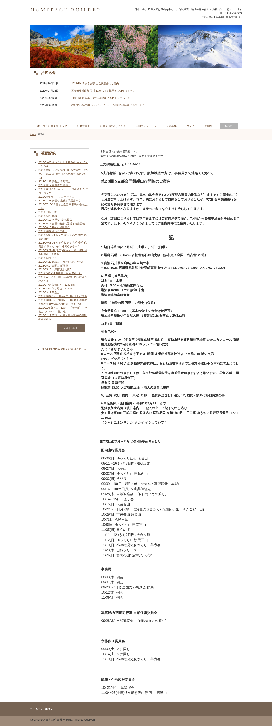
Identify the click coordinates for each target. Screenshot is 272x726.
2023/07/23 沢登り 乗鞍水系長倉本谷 (59, 200)
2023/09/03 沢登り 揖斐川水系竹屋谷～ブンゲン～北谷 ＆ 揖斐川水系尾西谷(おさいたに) (63, 174)
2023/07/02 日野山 (49, 212)
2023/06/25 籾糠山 (49, 215)
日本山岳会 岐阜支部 (72, 10)
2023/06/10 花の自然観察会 (54, 227)
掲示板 (229, 126)
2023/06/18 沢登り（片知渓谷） (56, 219)
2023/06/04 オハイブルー (52, 231)
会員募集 (171, 126)
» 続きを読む (71, 328)
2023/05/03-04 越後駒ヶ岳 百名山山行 (60, 273)
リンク (190, 126)
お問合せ (210, 126)
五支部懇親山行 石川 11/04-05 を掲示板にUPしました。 (103, 90)
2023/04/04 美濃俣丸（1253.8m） (57, 284)
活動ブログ (83, 126)
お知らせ (48, 73)
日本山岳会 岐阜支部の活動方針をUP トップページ (100, 97)
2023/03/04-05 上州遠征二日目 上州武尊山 (62, 296)
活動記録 (48, 153)
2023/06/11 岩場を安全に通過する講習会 (61, 223)
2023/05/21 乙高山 (49, 258)
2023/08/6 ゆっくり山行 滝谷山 (56, 196)
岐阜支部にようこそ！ (113, 126)
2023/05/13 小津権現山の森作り (56, 269)
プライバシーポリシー (42, 709)
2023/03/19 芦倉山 (49, 292)
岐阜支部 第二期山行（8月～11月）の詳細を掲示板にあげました (108, 105)
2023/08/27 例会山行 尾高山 (54, 181)
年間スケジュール (146, 126)
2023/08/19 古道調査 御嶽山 (54, 185)
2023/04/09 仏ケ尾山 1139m (55, 288)
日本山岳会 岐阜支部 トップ (51, 126)
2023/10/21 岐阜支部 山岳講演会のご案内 (95, 83)
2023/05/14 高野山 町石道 (53, 265)
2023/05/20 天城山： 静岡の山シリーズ (60, 261)
